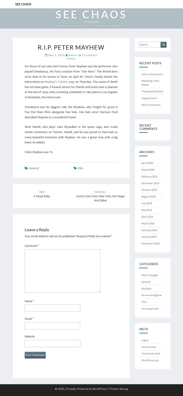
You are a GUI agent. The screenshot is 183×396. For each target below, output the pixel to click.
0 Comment (89, 55)
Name (29, 301)
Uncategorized (149, 308)
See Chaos (23, 4)
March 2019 (147, 223)
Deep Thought (149, 275)
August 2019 (148, 196)
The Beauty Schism (152, 91)
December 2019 (150, 183)
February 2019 (149, 230)
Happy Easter (149, 98)
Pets (144, 301)
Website (30, 336)
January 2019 (148, 236)
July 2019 (146, 203)
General (34, 168)
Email (29, 319)
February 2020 (149, 176)
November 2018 (150, 243)
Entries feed (148, 347)
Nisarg (123, 388)
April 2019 (147, 216)
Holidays (146, 288)
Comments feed (150, 353)
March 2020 (147, 169)
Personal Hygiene (151, 295)
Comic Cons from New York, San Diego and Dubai (100, 196)
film (80, 168)
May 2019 (146, 210)
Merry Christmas (150, 104)
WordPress (100, 388)
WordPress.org (149, 360)
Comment (32, 246)
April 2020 (147, 163)
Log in (145, 340)
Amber (73, 55)
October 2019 (149, 189)
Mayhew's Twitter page (60, 82)
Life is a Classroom (152, 74)
